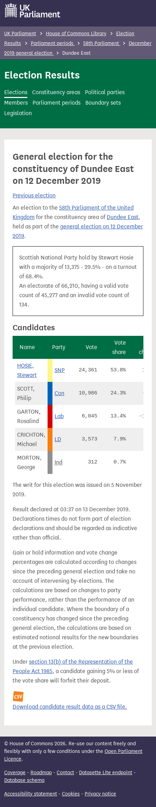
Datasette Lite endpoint (105, 773)
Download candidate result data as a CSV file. (70, 706)
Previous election (34, 195)
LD (58, 439)
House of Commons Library (76, 34)
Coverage (15, 773)
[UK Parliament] (32, 10)
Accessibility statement (30, 794)
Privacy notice (100, 794)
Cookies (71, 794)
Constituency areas (56, 92)
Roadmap (41, 773)
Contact (65, 773)
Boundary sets (103, 102)
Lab (59, 416)
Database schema (24, 780)
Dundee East (123, 217)
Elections (15, 92)
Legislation (18, 113)
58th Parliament (101, 43)
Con (59, 393)
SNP (60, 370)
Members (16, 102)
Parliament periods (53, 43)
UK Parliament (20, 34)
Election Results (42, 75)
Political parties (105, 92)
